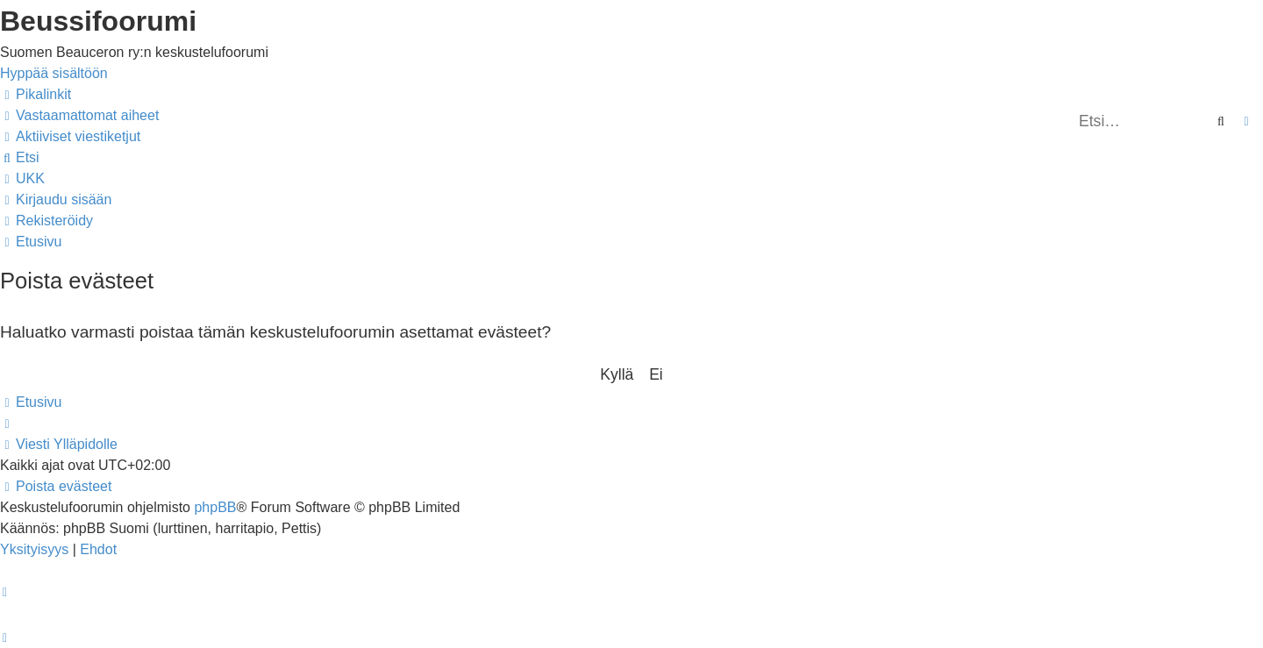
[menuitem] (79, 115)
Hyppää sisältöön (54, 73)
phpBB (215, 507)
